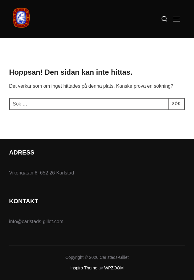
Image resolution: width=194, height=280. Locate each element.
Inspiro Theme (83, 267)
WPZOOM (114, 267)
